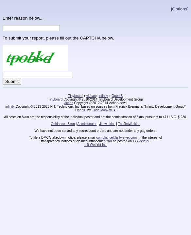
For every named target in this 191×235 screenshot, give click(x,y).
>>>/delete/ (141, 141)
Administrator (87, 124)
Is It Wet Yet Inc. (95, 145)
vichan (91, 96)
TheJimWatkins (129, 124)
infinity (103, 96)
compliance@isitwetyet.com (116, 137)
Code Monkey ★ (103, 110)
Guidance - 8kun (63, 124)
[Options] (179, 9)
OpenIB (117, 96)
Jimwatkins (107, 124)
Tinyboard (75, 96)
